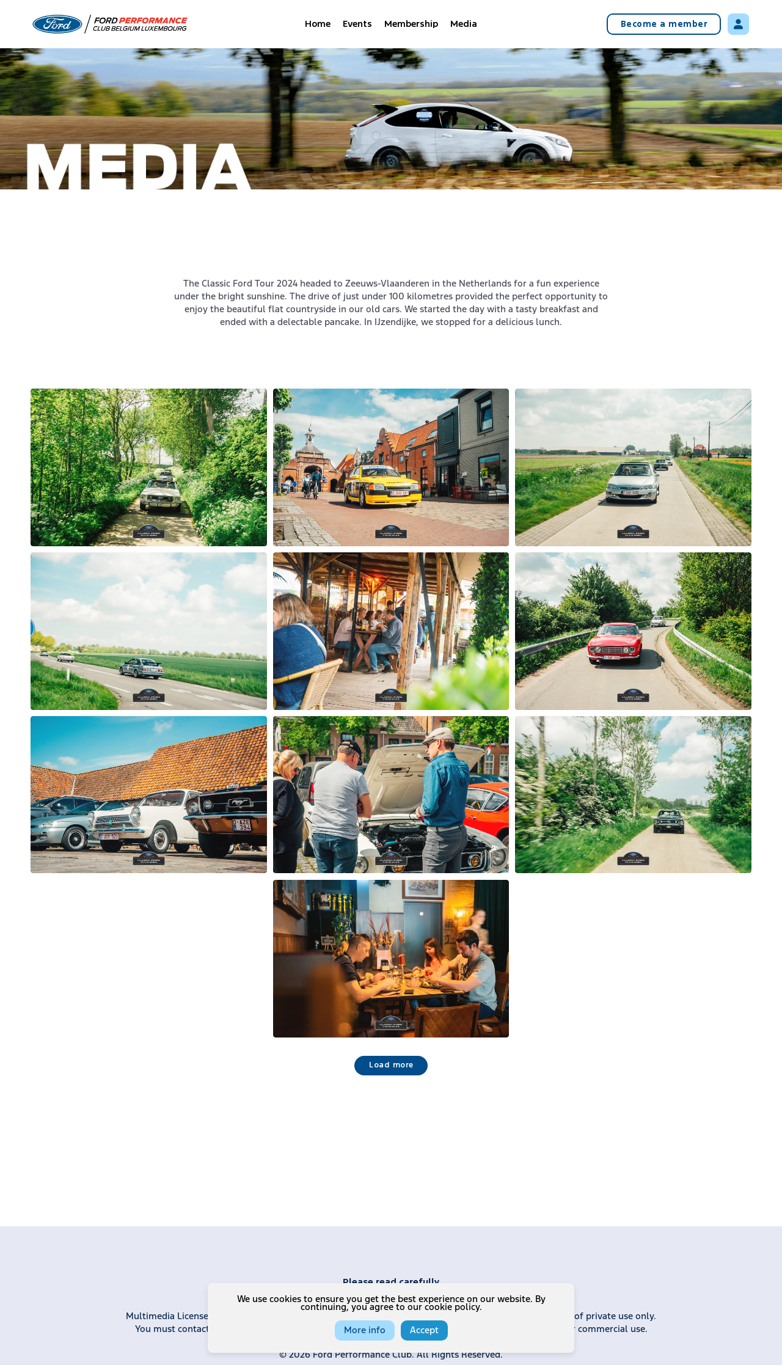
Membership (411, 24)
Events (357, 24)
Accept (424, 1330)
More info (365, 1330)
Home (318, 24)
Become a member (664, 24)
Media (463, 24)
